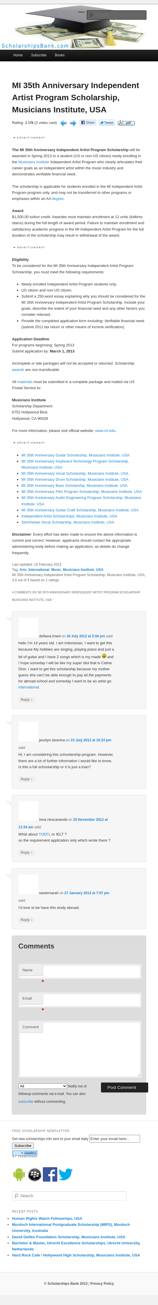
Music (56, 570)
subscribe (26, 1102)
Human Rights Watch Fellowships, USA (47, 1218)
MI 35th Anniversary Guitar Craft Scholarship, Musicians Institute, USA (80, 510)
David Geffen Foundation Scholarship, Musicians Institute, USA (68, 1237)
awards (18, 369)
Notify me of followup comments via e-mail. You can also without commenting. (53, 1094)
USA (99, 570)
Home (18, 55)
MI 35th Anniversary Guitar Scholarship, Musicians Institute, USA (75, 455)
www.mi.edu (105, 430)
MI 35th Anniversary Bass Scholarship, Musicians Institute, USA (74, 485)
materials (25, 382)
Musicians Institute (33, 162)
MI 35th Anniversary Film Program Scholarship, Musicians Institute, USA (81, 491)
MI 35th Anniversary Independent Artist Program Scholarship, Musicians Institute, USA (75, 97)
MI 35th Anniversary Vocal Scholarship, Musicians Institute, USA (74, 473)
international (29, 687)
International (38, 570)
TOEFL (44, 834)
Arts (23, 570)
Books (60, 55)
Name (33, 972)
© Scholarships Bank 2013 (65, 1284)
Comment (31, 1027)
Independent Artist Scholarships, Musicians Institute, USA (69, 516)
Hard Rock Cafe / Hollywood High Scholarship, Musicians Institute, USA (76, 1255)
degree (58, 198)
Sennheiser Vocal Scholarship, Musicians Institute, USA (67, 522)
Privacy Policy (102, 1284)
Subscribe (38, 55)
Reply (26, 700)
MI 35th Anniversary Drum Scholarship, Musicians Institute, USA (74, 479)
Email (33, 1000)
